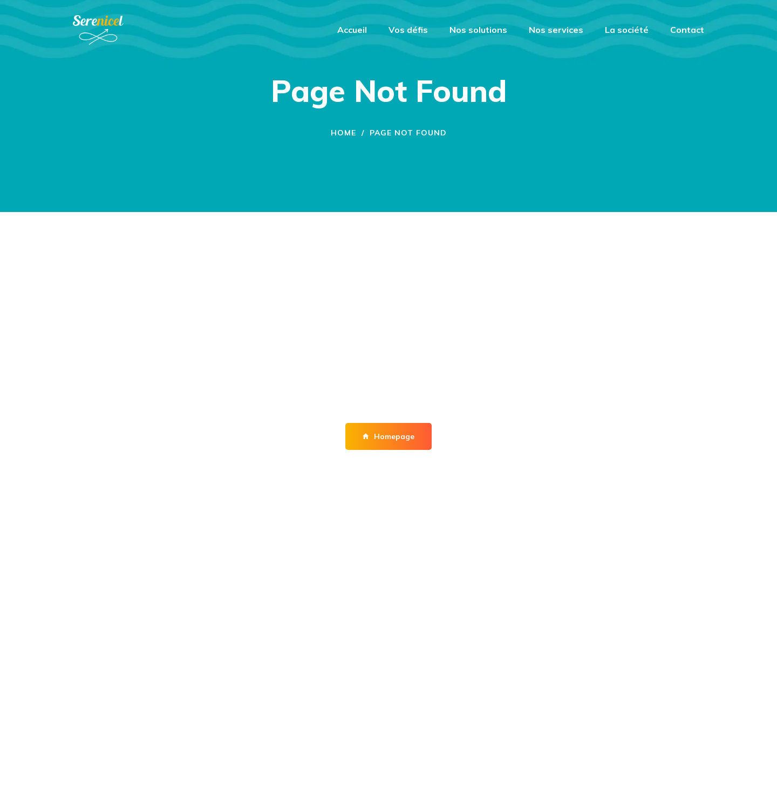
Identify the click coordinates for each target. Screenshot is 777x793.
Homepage (388, 436)
